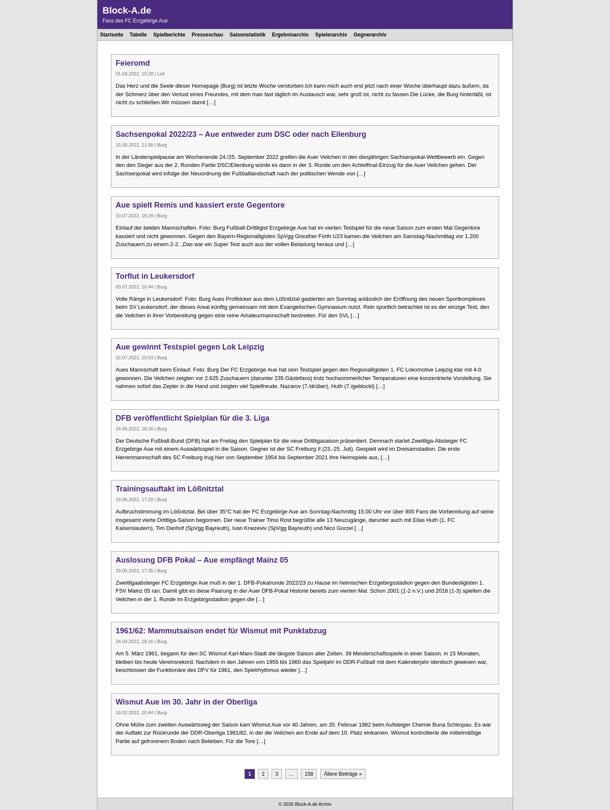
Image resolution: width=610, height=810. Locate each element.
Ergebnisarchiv (290, 35)
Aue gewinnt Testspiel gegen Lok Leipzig (190, 347)
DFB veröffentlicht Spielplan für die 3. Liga (192, 418)
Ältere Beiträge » (343, 774)
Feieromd (133, 63)
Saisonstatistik (248, 35)
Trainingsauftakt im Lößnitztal (170, 489)
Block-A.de (127, 10)
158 (309, 774)
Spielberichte (169, 35)
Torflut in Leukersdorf (155, 276)
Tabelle (138, 35)
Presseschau (207, 35)
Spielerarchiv (331, 35)
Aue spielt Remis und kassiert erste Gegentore (200, 205)
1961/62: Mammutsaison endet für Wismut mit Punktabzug (221, 631)
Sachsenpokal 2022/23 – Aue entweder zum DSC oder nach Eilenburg (241, 134)
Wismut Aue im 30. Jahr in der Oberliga (186, 702)
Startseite (111, 35)
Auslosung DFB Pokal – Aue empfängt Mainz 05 (202, 560)
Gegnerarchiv (370, 35)
